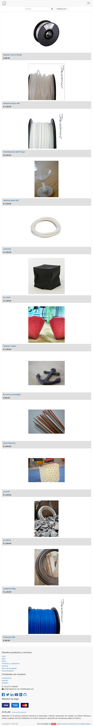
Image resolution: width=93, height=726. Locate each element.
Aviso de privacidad (9, 668)
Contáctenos (6, 678)
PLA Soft (6, 297)
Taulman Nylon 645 (11, 200)
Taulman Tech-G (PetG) (12, 55)
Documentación (8, 671)
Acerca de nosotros (19, 712)
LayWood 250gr (9, 589)
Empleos (5, 683)
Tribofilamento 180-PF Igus (14, 152)
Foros (4, 661)
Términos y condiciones (11, 663)
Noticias (5, 680)
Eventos (5, 666)
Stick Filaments (9, 443)
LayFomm (7, 249)
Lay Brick (7, 540)
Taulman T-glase (9, 346)
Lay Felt (6, 492)
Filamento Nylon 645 (11, 103)
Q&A (3, 659)
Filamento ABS (9, 637)
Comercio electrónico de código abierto (76, 724)
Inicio (4, 656)
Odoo (53, 724)
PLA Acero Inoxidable (12, 395)
